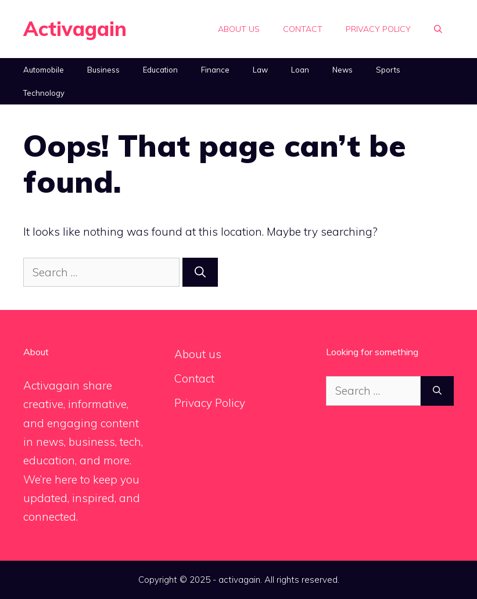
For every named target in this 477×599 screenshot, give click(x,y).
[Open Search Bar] (438, 29)
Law (260, 69)
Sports (388, 69)
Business (103, 69)
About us (239, 29)
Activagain (75, 28)
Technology (43, 93)
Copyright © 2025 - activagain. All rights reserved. (238, 579)
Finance (215, 69)
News (342, 69)
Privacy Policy (378, 29)
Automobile (43, 69)
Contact (302, 29)
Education (160, 69)
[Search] (200, 272)
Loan (300, 69)
